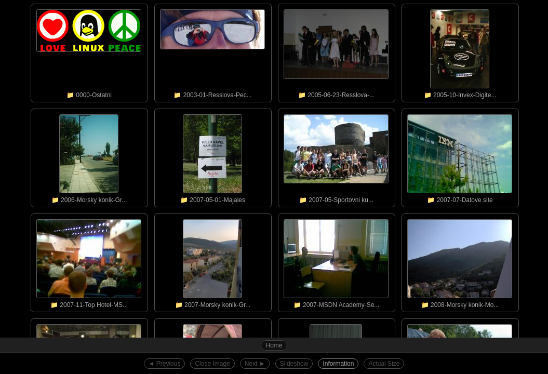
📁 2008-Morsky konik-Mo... (459, 261)
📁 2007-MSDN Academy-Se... (336, 261)
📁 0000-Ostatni (88, 51)
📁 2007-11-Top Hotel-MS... (88, 261)
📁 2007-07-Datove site (459, 156)
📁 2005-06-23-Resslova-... (336, 51)
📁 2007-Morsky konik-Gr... (212, 261)
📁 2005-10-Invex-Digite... (459, 51)
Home (273, 345)
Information (338, 363)
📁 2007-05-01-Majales (212, 156)
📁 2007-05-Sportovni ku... (336, 156)
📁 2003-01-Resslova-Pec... (212, 51)
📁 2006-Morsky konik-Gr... (88, 156)
